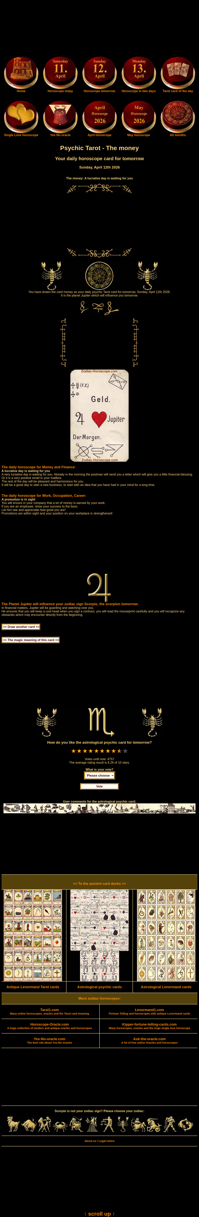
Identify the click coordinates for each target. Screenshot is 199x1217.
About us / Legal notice (99, 1141)
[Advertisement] (99, 29)
